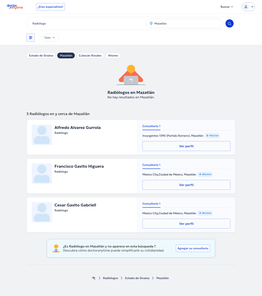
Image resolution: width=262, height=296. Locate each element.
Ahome (113, 55)
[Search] (229, 23)
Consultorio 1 (151, 126)
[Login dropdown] (248, 6)
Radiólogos (110, 278)
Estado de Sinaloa (41, 55)
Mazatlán (66, 55)
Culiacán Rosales (90, 55)
